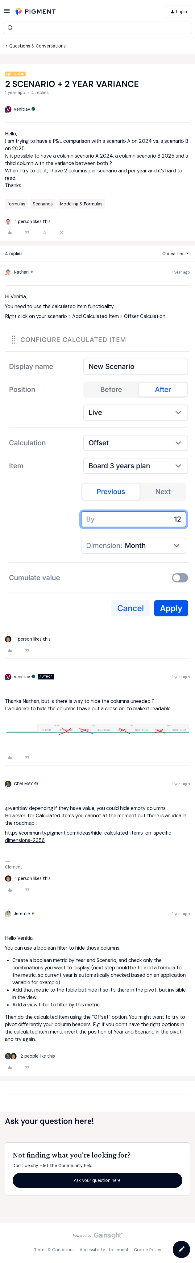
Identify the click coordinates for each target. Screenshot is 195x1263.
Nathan (21, 272)
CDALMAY (23, 783)
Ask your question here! (98, 1180)
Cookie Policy (147, 1250)
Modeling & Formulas (81, 204)
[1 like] (28, 221)
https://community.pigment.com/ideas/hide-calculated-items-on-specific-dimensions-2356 (89, 837)
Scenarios (43, 204)
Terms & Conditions (54, 1250)
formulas (16, 204)
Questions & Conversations (37, 46)
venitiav (22, 109)
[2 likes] (30, 1056)
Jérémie (22, 913)
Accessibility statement (104, 1250)
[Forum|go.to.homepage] (35, 11)
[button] (6, 13)
